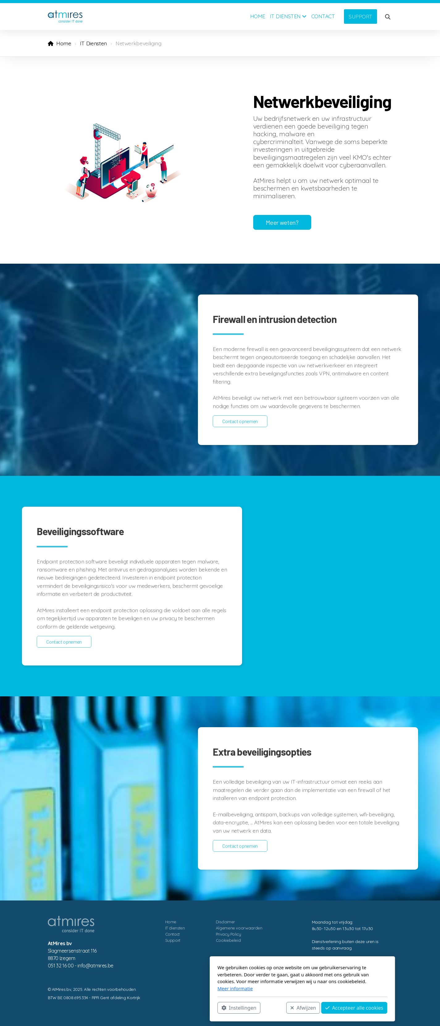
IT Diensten (93, 43)
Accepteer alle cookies (272, 1007)
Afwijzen (221, 1007)
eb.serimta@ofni (95, 965)
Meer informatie (152, 988)
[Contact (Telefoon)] (387, 1004)
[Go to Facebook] (369, 1004)
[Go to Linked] (378, 1004)
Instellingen (156, 1007)
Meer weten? (282, 222)
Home (63, 43)
